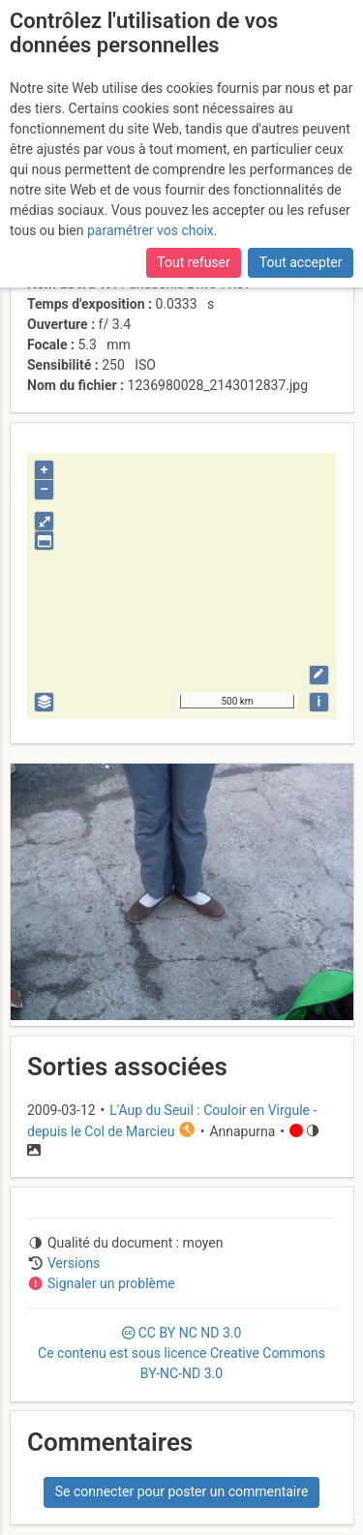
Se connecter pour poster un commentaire (182, 1491)
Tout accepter (301, 262)
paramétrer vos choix (150, 230)
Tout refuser (193, 262)
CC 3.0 (181, 1353)
